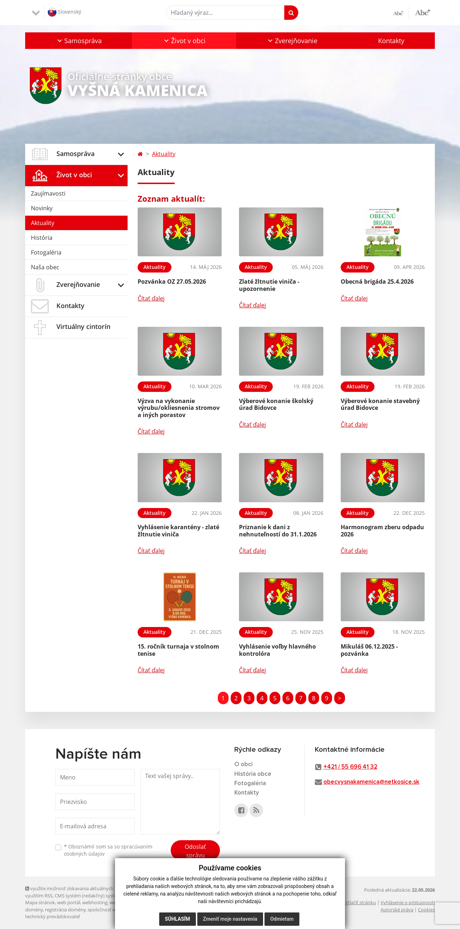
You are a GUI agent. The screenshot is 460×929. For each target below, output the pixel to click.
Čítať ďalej (151, 298)
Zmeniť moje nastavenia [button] (230, 919)
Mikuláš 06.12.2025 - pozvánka (369, 649)
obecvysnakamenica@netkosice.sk (371, 782)
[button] (78, 40)
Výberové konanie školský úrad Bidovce (276, 404)
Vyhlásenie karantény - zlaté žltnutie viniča (178, 530)
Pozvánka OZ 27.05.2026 (172, 281)
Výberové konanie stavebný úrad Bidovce (380, 404)
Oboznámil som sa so (108, 850)
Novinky (41, 208)
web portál (68, 902)
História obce (252, 774)
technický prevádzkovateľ (52, 916)
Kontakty (391, 40)
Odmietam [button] (282, 919)
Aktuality (42, 223)
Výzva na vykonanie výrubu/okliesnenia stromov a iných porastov (179, 407)
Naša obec (45, 267)
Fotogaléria (46, 252)
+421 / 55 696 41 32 (350, 767)
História (41, 238)
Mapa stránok (40, 902)
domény (34, 909)
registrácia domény (65, 909)
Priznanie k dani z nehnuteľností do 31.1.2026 (278, 530)
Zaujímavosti (48, 193)
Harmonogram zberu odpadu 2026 (382, 530)
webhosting (94, 902)
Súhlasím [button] (177, 919)
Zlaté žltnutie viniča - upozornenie (269, 285)
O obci (243, 764)
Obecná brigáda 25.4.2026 (377, 281)
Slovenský (64, 12)
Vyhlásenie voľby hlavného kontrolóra (277, 649)
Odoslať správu (195, 851)
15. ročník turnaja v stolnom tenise (178, 649)
